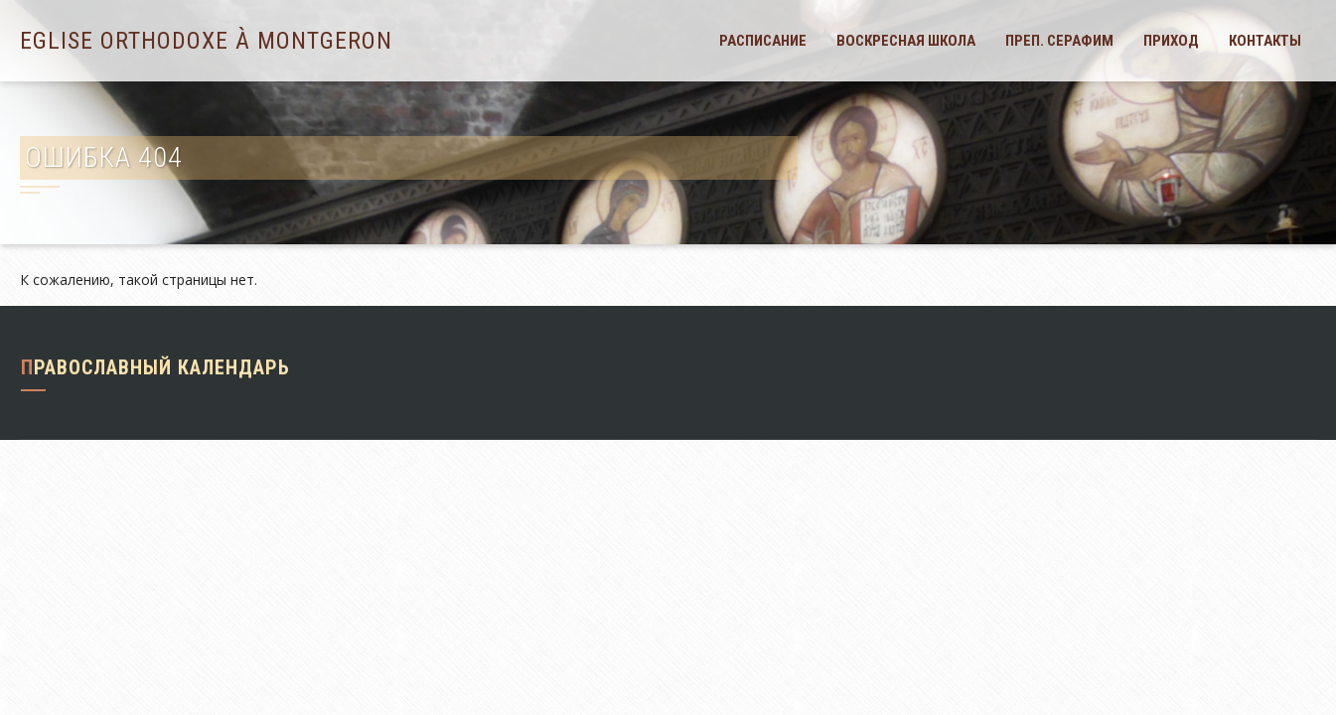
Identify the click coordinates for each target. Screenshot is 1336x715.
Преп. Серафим (1059, 41)
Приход (1171, 41)
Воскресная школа (905, 41)
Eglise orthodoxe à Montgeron (206, 41)
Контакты (1265, 41)
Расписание (763, 41)
